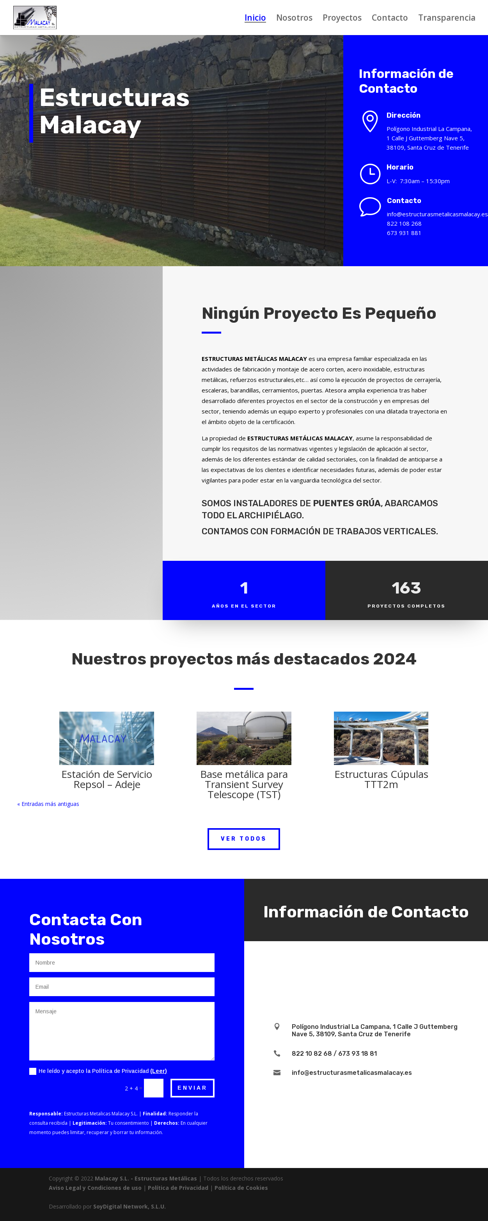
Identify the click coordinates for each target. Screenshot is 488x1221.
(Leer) (158, 1071)
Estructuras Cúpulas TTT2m (381, 779)
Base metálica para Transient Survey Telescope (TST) (244, 784)
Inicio (255, 19)
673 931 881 (409, 233)
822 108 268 (409, 223)
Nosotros (294, 19)
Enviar (192, 1088)
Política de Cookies (241, 1187)
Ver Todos (244, 839)
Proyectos (342, 19)
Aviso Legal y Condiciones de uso (95, 1187)
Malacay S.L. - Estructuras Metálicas (146, 1178)
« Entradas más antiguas (48, 804)
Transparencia (447, 19)
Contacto (390, 19)
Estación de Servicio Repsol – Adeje (106, 779)
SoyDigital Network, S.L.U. (129, 1206)
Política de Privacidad (178, 1187)
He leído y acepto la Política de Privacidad (98, 1071)
